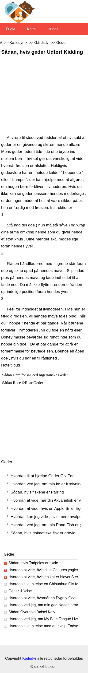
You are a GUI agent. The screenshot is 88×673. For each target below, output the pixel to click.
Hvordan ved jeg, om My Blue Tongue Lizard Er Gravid (43, 619)
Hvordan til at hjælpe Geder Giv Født (43, 476)
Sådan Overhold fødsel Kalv (31, 612)
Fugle (10, 29)
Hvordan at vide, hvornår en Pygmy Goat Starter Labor (43, 598)
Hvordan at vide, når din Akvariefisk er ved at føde (46, 500)
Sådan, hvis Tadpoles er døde (33, 563)
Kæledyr (17, 43)
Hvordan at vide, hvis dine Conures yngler (43, 570)
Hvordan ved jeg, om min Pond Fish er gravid (46, 525)
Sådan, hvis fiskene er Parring (37, 492)
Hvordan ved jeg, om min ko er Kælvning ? (46, 484)
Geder (61, 43)
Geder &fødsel (20, 591)
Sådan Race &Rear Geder (23, 383)
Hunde (52, 29)
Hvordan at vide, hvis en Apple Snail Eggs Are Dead (46, 508)
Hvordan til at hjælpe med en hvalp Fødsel (43, 626)
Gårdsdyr (42, 43)
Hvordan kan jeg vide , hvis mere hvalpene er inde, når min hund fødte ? (46, 516)
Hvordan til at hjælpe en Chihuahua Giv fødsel (43, 584)
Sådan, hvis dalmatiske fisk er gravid (43, 533)
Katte (31, 29)
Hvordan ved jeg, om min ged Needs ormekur (43, 605)
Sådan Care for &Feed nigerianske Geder (35, 375)
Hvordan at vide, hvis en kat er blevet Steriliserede (43, 577)
